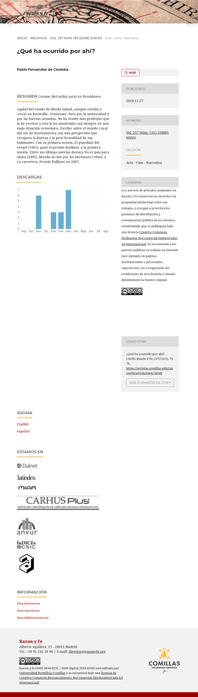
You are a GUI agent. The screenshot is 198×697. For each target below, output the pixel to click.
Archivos (38, 38)
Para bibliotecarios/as (33, 618)
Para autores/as (28, 610)
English (23, 424)
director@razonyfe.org (87, 651)
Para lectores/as (28, 603)
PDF (132, 73)
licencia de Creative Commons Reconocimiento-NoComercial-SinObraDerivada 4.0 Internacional (71, 678)
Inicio (22, 38)
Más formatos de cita (149, 382)
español (23, 431)
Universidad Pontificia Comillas (42, 673)
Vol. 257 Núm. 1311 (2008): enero (76, 38)
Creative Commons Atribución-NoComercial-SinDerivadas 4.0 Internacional (149, 238)
